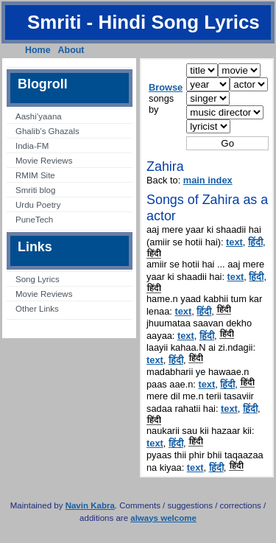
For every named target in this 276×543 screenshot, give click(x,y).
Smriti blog (35, 190)
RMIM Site (35, 175)
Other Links (37, 308)
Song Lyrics (37, 279)
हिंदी (255, 242)
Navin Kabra (90, 505)
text (234, 242)
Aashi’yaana (38, 116)
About (71, 50)
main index (208, 180)
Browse (166, 87)
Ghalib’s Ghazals (47, 131)
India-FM (32, 145)
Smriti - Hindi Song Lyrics (143, 22)
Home (38, 50)
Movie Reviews (43, 160)
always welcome (163, 518)
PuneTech (34, 219)
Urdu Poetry (37, 204)
